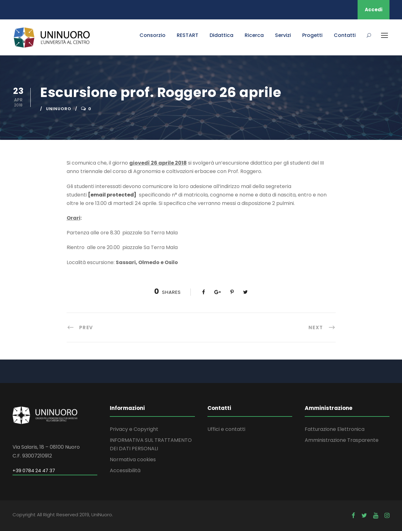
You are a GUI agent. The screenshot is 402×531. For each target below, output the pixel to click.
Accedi (373, 9)
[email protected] (112, 194)
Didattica (221, 35)
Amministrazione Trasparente (342, 440)
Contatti (345, 35)
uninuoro (58, 109)
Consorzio (152, 35)
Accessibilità (125, 470)
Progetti (312, 35)
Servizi (283, 35)
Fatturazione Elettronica (334, 429)
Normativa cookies (133, 459)
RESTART (187, 35)
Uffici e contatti (226, 429)
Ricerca (254, 35)
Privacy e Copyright (134, 429)
